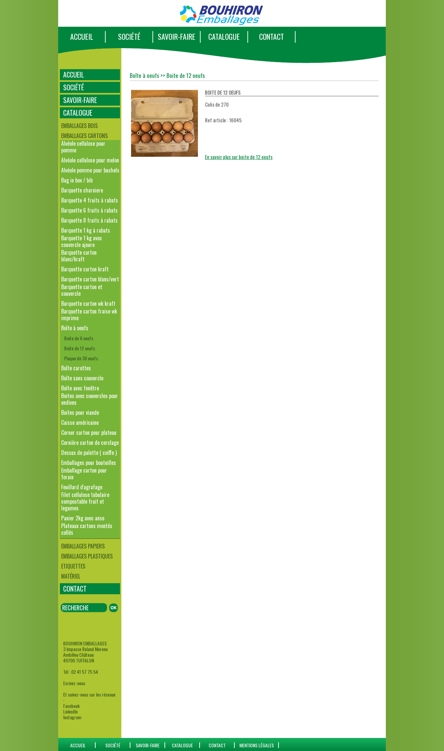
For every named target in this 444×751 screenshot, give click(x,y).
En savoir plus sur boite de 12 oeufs (238, 156)
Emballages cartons (84, 135)
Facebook (71, 705)
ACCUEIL (81, 36)
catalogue (182, 745)
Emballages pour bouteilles (88, 462)
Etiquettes (73, 566)
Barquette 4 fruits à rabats (89, 200)
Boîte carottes (76, 368)
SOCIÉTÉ (129, 36)
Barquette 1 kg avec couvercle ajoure (81, 241)
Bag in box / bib (77, 180)
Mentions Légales (256, 745)
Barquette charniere (82, 190)
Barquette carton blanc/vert (90, 279)
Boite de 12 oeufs (79, 348)
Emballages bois (79, 125)
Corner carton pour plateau (88, 432)
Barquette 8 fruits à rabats (89, 220)
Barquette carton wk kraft (88, 303)
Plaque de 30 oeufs (81, 358)
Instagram (72, 717)
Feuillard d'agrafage (81, 487)
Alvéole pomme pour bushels (90, 170)
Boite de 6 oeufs (78, 338)
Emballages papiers (83, 546)
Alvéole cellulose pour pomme (83, 146)
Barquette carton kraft (85, 269)
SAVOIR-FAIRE (176, 36)
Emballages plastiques (87, 556)
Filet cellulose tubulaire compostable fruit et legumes (85, 501)
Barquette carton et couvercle (81, 290)
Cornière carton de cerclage (90, 442)
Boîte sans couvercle (82, 378)
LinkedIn (70, 711)
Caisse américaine (80, 422)
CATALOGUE (224, 36)
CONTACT (271, 36)
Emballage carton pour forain (84, 473)
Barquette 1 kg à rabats (85, 230)
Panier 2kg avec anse (82, 518)
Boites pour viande (80, 412)
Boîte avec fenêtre (80, 388)
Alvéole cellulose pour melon (90, 160)
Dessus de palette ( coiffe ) (89, 452)
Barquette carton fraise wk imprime (89, 314)
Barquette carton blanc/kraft (79, 255)
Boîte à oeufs (74, 328)
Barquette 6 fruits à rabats (89, 210)
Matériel (70, 576)
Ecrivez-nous (74, 682)
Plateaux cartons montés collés (86, 529)
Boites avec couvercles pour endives (89, 399)
